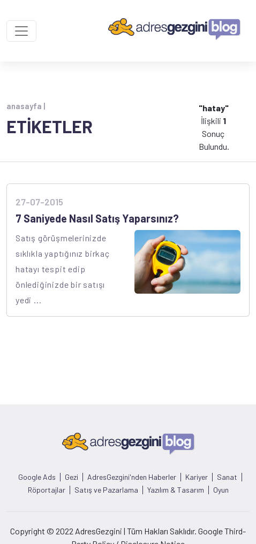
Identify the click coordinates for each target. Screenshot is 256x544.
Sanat (227, 477)
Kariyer (196, 477)
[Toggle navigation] (21, 31)
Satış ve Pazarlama (106, 490)
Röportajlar (46, 490)
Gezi (71, 477)
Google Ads (37, 477)
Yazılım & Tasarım (175, 490)
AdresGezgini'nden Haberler (131, 477)
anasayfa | (25, 106)
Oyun (221, 490)
